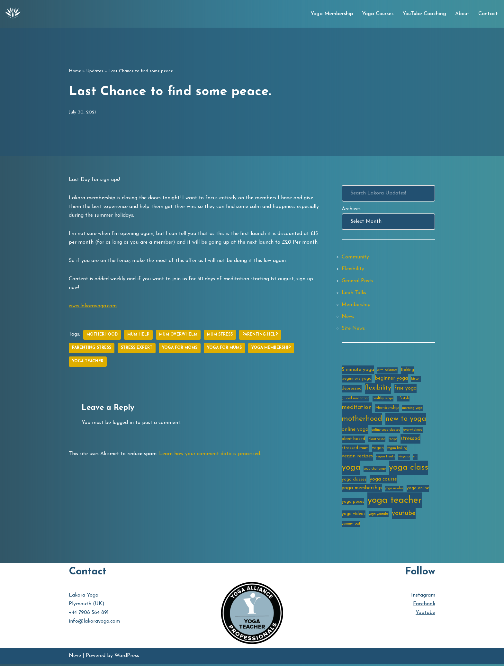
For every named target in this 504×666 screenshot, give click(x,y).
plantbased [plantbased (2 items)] (376, 440)
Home (75, 71)
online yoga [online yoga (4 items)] (355, 430)
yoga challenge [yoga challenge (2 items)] (375, 470)
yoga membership (271, 349)
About (462, 13)
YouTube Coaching (424, 13)
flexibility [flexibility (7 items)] (378, 389)
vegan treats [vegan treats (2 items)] (385, 458)
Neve (75, 657)
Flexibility (353, 269)
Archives (351, 209)
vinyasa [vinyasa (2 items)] (404, 458)
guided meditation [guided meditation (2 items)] (355, 399)
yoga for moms (179, 349)
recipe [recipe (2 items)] (393, 440)
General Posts (358, 281)
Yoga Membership (331, 13)
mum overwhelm (178, 336)
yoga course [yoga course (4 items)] (383, 480)
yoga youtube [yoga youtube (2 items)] (379, 516)
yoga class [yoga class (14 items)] (408, 469)
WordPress (126, 657)
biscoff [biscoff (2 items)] (416, 380)
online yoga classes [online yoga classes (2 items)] (386, 431)
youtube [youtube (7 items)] (404, 515)
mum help (139, 336)
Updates (94, 71)
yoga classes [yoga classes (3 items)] (354, 481)
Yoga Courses (377, 13)
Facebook (424, 605)
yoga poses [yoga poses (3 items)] (353, 503)
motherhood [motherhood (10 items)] (362, 420)
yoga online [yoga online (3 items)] (418, 490)
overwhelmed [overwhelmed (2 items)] (413, 431)
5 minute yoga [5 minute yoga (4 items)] (358, 370)
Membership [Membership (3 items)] (387, 409)
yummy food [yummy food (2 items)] (351, 525)
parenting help (260, 336)
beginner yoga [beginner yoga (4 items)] (391, 379)
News (348, 317)
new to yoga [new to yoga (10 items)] (405, 420)
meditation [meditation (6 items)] (357, 409)
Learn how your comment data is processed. (212, 454)
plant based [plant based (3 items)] (353, 440)
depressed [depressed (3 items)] (352, 390)
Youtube (425, 614)
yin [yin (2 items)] (415, 458)
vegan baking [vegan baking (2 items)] (397, 449)
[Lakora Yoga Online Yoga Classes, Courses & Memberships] (13, 14)
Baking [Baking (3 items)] (407, 371)
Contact (488, 13)
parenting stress (91, 349)
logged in (123, 423)
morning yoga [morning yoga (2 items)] (412, 409)
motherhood (102, 336)
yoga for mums (224, 349)
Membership (356, 305)
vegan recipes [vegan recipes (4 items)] (357, 457)
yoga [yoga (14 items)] (351, 469)
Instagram (423, 597)
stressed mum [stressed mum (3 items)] (355, 449)
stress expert (136, 349)
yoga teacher (88, 362)
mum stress (220, 336)
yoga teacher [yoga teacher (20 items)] (394, 502)
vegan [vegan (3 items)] (378, 449)
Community (355, 257)
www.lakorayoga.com (93, 306)
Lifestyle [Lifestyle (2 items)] (403, 399)
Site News (353, 329)
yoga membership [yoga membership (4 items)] (362, 489)
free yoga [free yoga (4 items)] (405, 389)
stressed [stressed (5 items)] (410, 440)
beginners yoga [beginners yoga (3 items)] (357, 379)
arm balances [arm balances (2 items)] (387, 371)
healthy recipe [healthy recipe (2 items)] (383, 399)
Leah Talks (354, 293)
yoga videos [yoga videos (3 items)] (353, 516)
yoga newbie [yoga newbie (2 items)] (394, 490)
